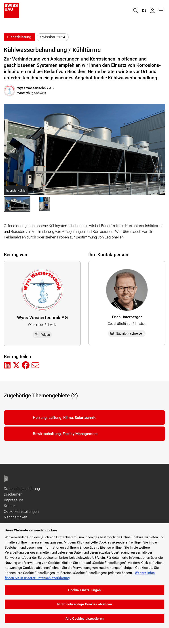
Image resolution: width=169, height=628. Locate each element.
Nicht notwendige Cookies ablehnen (84, 604)
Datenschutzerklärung (22, 488)
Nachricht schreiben (127, 333)
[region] (84, 575)
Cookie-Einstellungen (21, 511)
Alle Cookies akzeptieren (84, 619)
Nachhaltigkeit (15, 517)
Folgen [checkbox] (42, 334)
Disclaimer (13, 494)
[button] (17, 204)
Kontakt (10, 505)
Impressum (13, 500)
